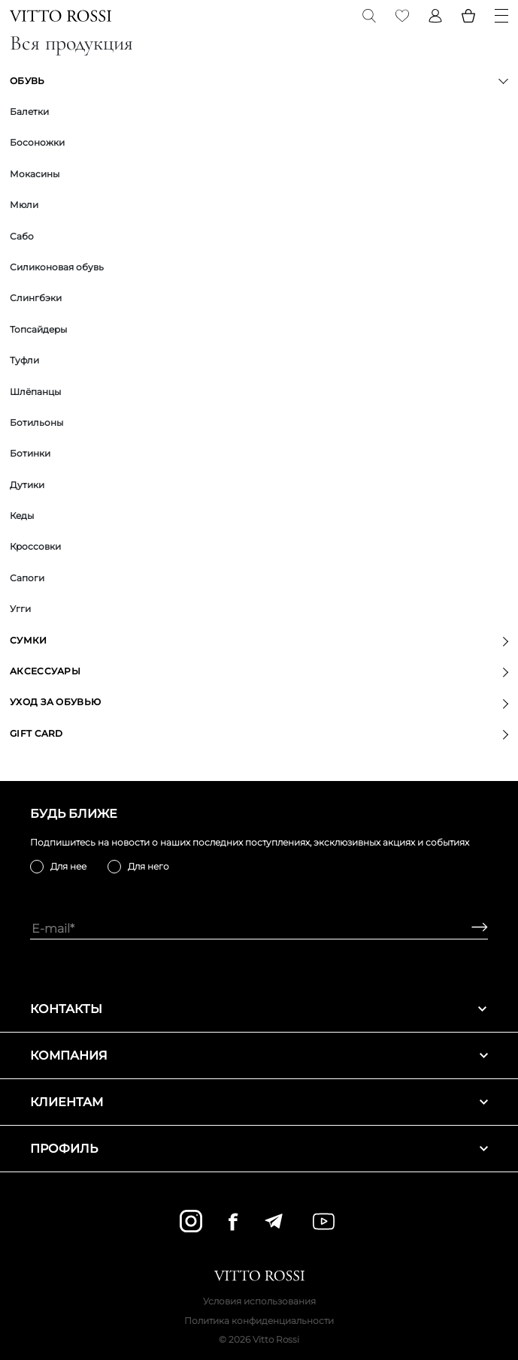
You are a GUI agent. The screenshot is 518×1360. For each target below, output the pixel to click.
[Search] (369, 16)
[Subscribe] (474, 928)
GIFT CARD (36, 733)
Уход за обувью (55, 701)
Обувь (27, 80)
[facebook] (233, 1221)
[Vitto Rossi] (60, 16)
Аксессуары (45, 671)
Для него (148, 866)
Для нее (68, 866)
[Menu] (501, 16)
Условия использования (259, 1301)
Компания (259, 1055)
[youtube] (323, 1221)
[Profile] (435, 16)
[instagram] (191, 1221)
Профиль (259, 1148)
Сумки (28, 640)
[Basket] (468, 16)
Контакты (259, 1009)
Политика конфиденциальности (259, 1320)
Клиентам (259, 1102)
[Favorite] (402, 16)
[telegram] (273, 1221)
